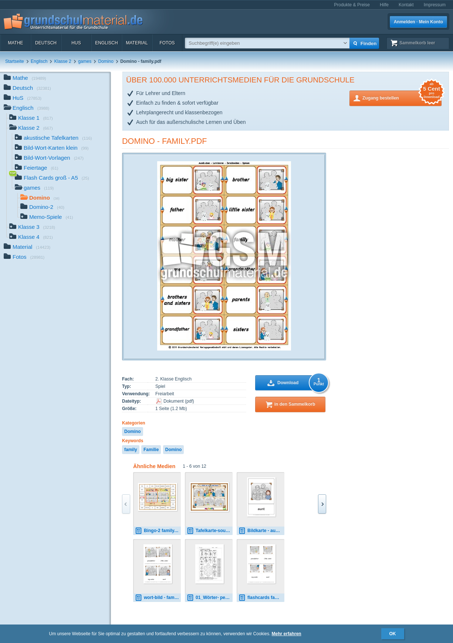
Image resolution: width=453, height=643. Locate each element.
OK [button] (392, 633)
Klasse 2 (62, 61)
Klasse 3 (32, 227)
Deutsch (46, 42)
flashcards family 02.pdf (261, 597)
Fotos (167, 42)
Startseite (14, 61)
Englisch (106, 42)
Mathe (15, 42)
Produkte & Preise (352, 4)
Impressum (435, 4)
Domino (106, 61)
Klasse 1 (31, 118)
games (84, 61)
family (130, 449)
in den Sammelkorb (294, 404)
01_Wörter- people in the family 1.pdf (210, 597)
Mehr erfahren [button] (286, 633)
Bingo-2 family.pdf (158, 530)
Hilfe (384, 4)
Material (137, 42)
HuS (76, 42)
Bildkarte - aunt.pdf (261, 530)
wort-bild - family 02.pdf (158, 597)
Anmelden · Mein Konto (418, 21)
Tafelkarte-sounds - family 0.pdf (210, 530)
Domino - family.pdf (164, 141)
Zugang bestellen (402, 97)
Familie (151, 449)
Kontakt (406, 4)
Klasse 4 (31, 237)
